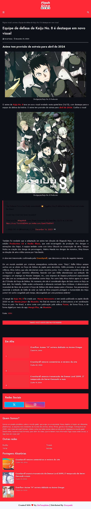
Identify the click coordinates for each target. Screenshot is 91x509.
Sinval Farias (8, 39)
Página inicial (7, 22)
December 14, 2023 (44, 229)
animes (15, 22)
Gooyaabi (68, 505)
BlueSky (5, 445)
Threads (49, 445)
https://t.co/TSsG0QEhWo (17, 223)
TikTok (5, 448)
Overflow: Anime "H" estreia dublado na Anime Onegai (56, 347)
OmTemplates (43, 505)
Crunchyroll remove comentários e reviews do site (53, 361)
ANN (10, 313)
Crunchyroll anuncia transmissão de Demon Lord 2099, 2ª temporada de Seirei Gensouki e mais (57, 378)
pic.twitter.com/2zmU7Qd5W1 (41, 223)
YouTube (49, 448)
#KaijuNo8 (22, 220)
